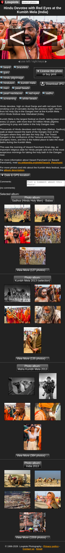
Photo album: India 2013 (33, 466)
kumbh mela (28, 83)
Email (39, 550)
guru (6, 72)
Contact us (28, 550)
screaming (9, 98)
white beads (30, 98)
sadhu (49, 93)
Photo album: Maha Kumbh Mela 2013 (32, 369)
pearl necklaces (12, 93)
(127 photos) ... (32, 271)
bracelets (22, 67)
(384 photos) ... (32, 456)
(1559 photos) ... (32, 538)
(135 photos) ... (32, 359)
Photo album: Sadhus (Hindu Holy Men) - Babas (32, 200)
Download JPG (52, 83)
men (6, 88)
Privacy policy (50, 547)
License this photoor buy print (51, 73)
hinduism (8, 83)
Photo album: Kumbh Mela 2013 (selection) (32, 280)
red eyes (34, 93)
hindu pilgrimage (13, 77)
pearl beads (22, 88)
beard (6, 67)
